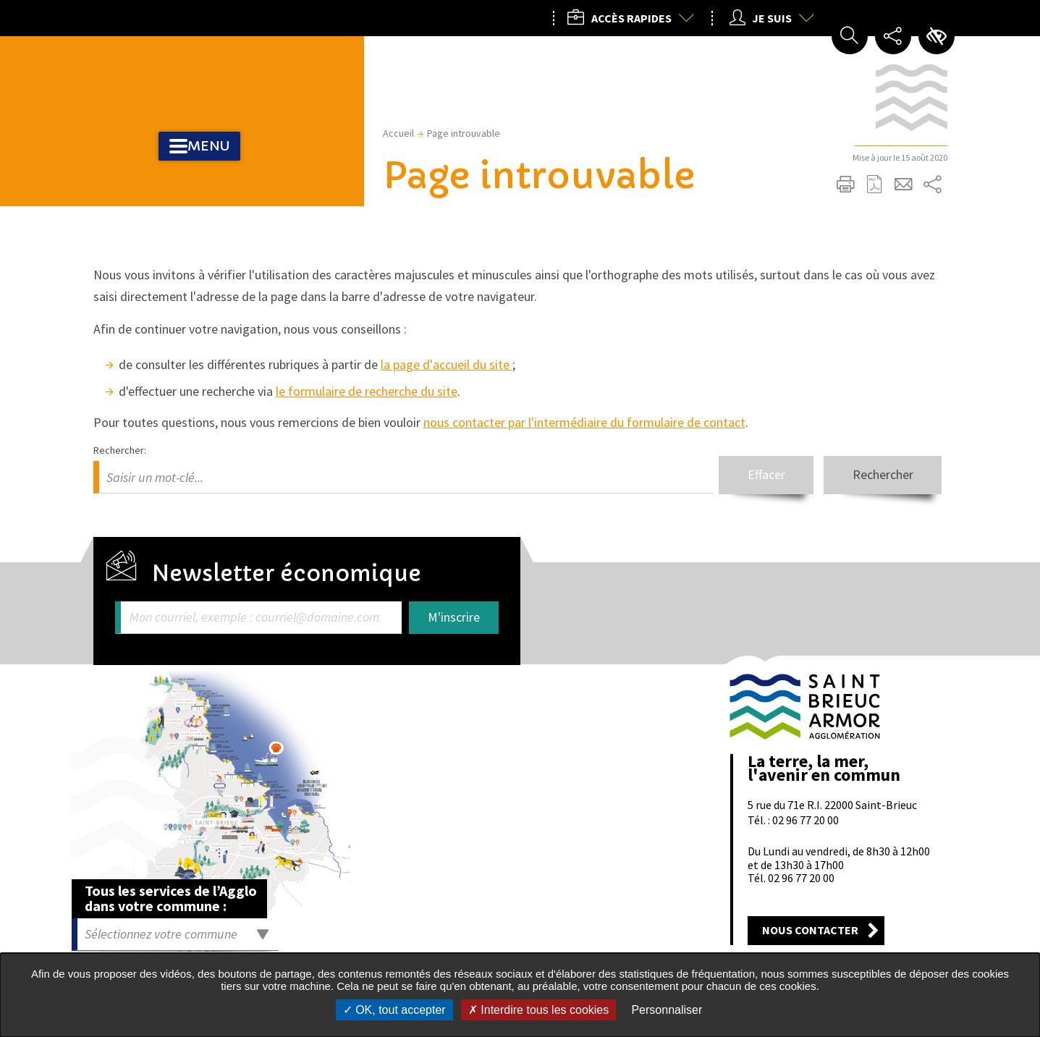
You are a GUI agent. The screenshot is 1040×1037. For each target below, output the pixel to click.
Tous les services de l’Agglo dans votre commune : (171, 898)
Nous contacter (810, 930)
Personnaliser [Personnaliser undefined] (666, 1010)
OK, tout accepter (394, 1010)
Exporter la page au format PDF (875, 184)
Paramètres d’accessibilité (936, 36)
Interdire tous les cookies (538, 1010)
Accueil (398, 133)
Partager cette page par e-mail (903, 184)
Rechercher (877, 474)
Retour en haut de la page (930, 634)
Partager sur (932, 184)
